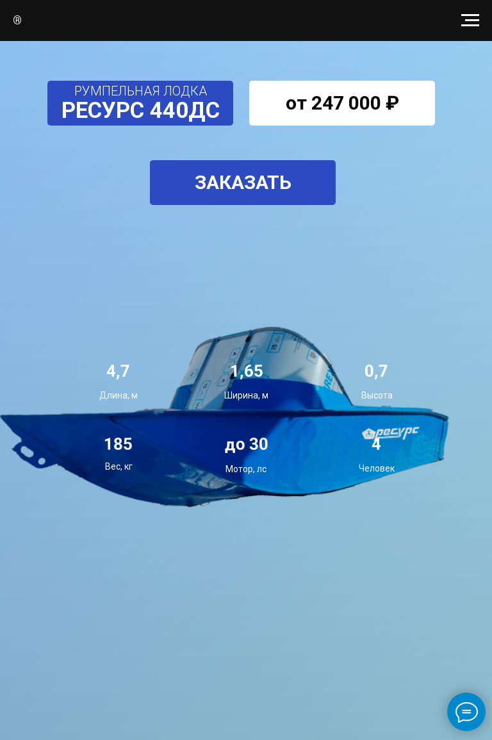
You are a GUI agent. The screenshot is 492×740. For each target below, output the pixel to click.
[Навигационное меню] (470, 20)
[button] (243, 182)
